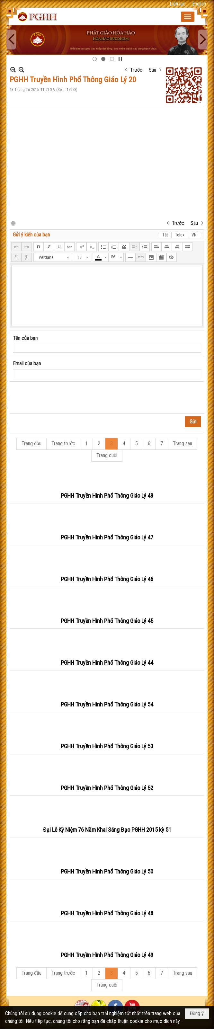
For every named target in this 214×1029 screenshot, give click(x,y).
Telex (179, 234)
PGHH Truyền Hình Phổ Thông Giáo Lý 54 (107, 704)
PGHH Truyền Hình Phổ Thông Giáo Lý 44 (107, 662)
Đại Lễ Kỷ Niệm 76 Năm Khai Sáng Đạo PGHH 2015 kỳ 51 (107, 829)
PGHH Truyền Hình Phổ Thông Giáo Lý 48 (107, 495)
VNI (195, 234)
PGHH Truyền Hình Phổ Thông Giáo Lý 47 (107, 537)
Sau (152, 70)
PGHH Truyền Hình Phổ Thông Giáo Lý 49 (107, 955)
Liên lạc (177, 4)
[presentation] (62, 397)
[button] (188, 16)
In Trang (13, 222)
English (199, 4)
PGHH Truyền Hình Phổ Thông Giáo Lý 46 (107, 579)
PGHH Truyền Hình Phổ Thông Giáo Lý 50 (107, 871)
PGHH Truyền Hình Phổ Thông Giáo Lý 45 (107, 620)
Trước (136, 70)
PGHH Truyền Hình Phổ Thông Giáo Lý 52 (107, 788)
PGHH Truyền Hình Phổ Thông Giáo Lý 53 (107, 746)
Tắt (165, 234)
